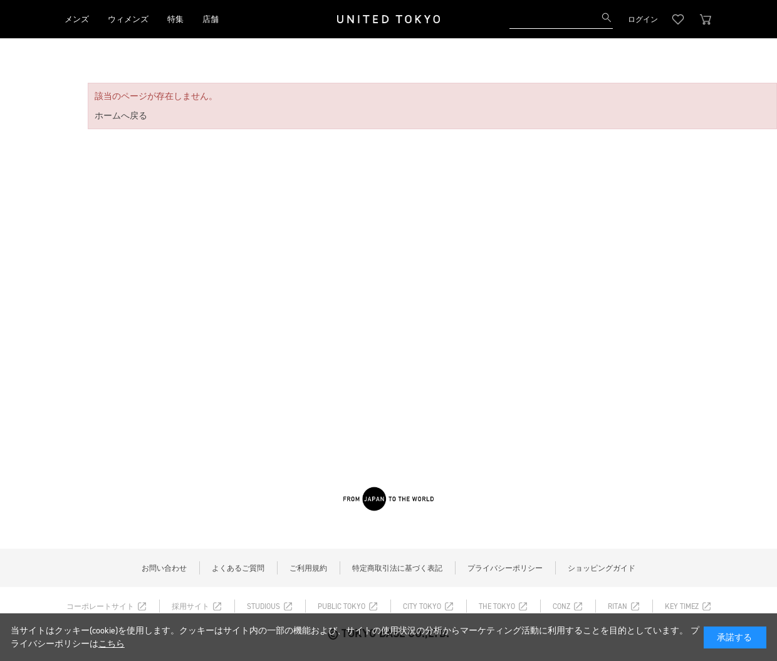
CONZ (561, 606)
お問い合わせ (164, 568)
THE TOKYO (497, 606)
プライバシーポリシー (505, 568)
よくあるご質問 (238, 568)
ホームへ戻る (121, 116)
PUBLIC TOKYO (341, 606)
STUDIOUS (263, 606)
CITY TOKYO (422, 606)
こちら (111, 644)
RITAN (617, 606)
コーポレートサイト (100, 606)
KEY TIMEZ (682, 606)
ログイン (643, 19)
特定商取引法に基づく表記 (397, 568)
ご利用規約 (308, 568)
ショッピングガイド (601, 568)
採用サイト (190, 606)
